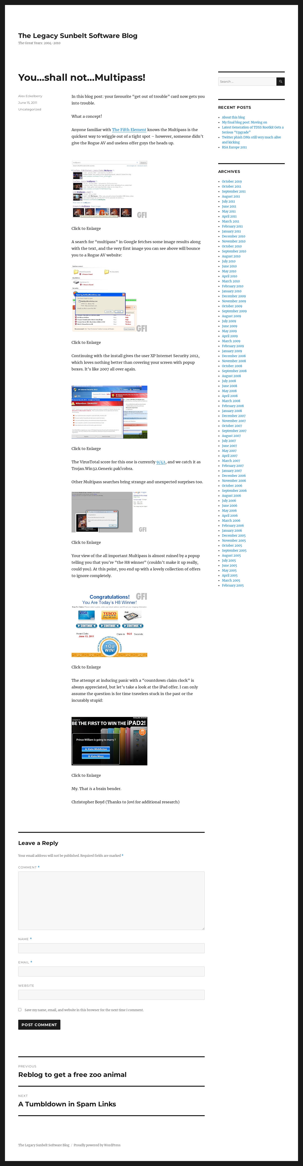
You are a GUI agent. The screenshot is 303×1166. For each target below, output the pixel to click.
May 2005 (229, 571)
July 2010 (228, 261)
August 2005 (231, 556)
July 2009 (229, 321)
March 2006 (231, 521)
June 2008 (229, 386)
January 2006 (232, 531)
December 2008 (234, 356)
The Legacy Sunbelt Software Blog (78, 36)
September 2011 (234, 192)
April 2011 (229, 216)
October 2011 (231, 187)
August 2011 (231, 196)
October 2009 (232, 306)
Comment (29, 867)
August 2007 (231, 436)
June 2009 (229, 326)
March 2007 (231, 461)
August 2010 (231, 256)
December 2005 (234, 536)
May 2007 (229, 451)
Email (25, 962)
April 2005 (230, 576)
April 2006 (230, 516)
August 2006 (231, 496)
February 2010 (232, 286)
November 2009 (234, 301)
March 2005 (231, 580)
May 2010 (229, 271)
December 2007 (234, 416)
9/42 (160, 462)
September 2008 (234, 371)
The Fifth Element (129, 129)
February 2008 (233, 406)
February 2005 (233, 585)
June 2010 (229, 266)
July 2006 (229, 501)
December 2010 (233, 236)
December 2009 (234, 296)
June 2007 (229, 446)
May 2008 (229, 391)
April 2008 (230, 396)
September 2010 (234, 251)
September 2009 (234, 311)
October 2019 (232, 182)
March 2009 (231, 341)
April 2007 (230, 456)
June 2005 (229, 566)
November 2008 (234, 361)
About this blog (233, 117)
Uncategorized (29, 109)
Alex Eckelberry (30, 96)
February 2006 (233, 526)
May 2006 (229, 511)
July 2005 (229, 561)
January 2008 (232, 411)
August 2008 (231, 376)
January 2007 (232, 471)
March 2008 (231, 401)
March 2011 (230, 221)
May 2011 (229, 211)
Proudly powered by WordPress (97, 1145)
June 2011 (229, 206)
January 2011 (231, 231)
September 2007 (234, 431)
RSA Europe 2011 (234, 147)
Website (26, 985)
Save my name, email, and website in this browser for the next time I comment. (84, 1010)
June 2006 (229, 506)
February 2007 (233, 466)
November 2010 (233, 241)
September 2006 (234, 491)
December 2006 (234, 476)
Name (25, 939)
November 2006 (234, 481)
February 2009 (233, 346)
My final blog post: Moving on (244, 122)
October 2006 (232, 486)
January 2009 (232, 351)
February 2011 (232, 226)
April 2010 (229, 276)
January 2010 (231, 291)
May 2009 (229, 331)
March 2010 (231, 281)
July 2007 (229, 441)
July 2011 (228, 201)
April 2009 (230, 336)
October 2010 (232, 246)
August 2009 (231, 316)
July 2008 (229, 381)
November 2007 (234, 421)
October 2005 (232, 546)
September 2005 (234, 551)
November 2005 (234, 541)
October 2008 (232, 366)
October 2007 (232, 426)
